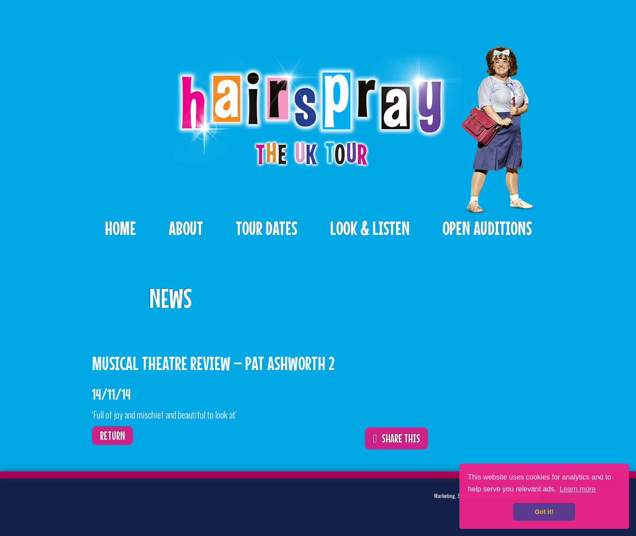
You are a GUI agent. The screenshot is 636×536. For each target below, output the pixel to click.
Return (112, 435)
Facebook (148, 503)
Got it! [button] (544, 511)
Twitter (121, 503)
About (186, 228)
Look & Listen (370, 228)
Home (120, 228)
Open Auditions (487, 228)
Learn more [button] (578, 489)
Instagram (176, 503)
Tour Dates (266, 228)
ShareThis (408, 292)
